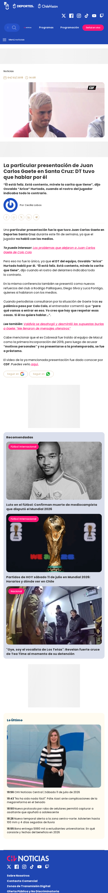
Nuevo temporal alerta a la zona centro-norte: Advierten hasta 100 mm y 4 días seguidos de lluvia (53, 820)
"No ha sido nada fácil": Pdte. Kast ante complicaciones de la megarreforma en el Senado (52, 800)
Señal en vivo (93, 27)
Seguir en (15, 374)
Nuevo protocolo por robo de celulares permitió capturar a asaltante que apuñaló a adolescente (50, 810)
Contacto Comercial (22, 881)
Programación (69, 27)
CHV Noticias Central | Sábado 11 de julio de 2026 (43, 792)
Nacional (16, 591)
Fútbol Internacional (23, 446)
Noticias (8, 71)
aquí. (34, 364)
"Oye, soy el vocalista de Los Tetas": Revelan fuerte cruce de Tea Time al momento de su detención (53, 651)
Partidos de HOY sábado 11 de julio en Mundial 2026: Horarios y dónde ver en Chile (48, 579)
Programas (46, 27)
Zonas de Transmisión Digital (28, 886)
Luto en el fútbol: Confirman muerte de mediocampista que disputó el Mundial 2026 (51, 506)
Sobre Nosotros (18, 876)
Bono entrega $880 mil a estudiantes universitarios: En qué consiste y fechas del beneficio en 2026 (51, 830)
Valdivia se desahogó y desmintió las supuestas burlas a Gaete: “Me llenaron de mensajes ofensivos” (53, 326)
